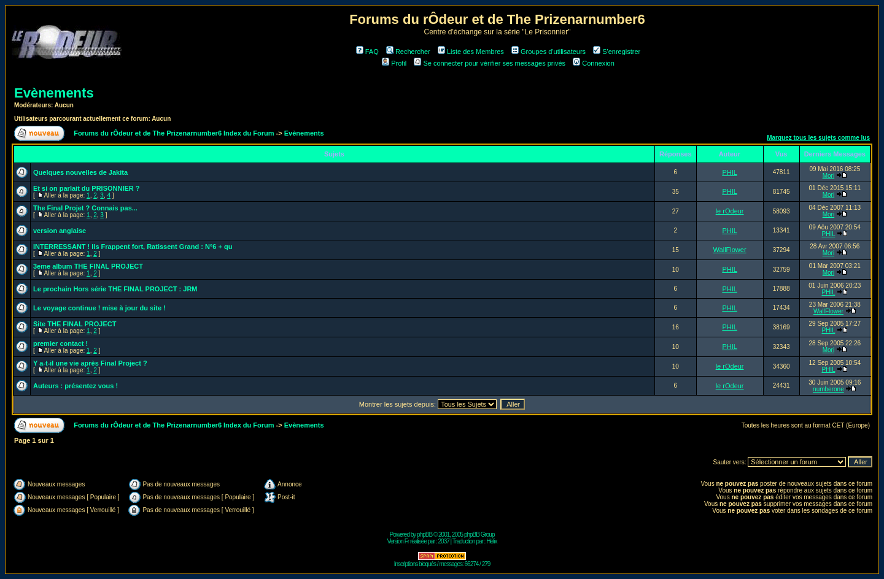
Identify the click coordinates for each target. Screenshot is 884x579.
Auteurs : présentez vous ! (75, 385)
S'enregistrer (616, 51)
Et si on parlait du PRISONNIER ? (86, 188)
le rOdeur (730, 211)
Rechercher (408, 51)
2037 (443, 541)
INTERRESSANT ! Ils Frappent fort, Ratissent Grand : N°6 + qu (132, 246)
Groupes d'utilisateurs (548, 51)
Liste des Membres (471, 51)
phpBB (424, 534)
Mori (828, 175)
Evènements (54, 93)
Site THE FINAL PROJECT (74, 324)
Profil (394, 63)
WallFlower (729, 249)
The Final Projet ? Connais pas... (85, 208)
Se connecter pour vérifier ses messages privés (489, 63)
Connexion (594, 63)
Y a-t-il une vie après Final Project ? (90, 363)
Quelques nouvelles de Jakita (80, 172)
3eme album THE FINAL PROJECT (88, 266)
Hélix (491, 541)
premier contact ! (60, 343)
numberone (828, 389)
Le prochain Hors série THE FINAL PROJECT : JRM (115, 289)
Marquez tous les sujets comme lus (818, 137)
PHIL (729, 172)
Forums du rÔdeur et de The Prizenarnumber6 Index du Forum (174, 133)
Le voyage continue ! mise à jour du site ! (99, 308)
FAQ (367, 51)
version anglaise (59, 230)
